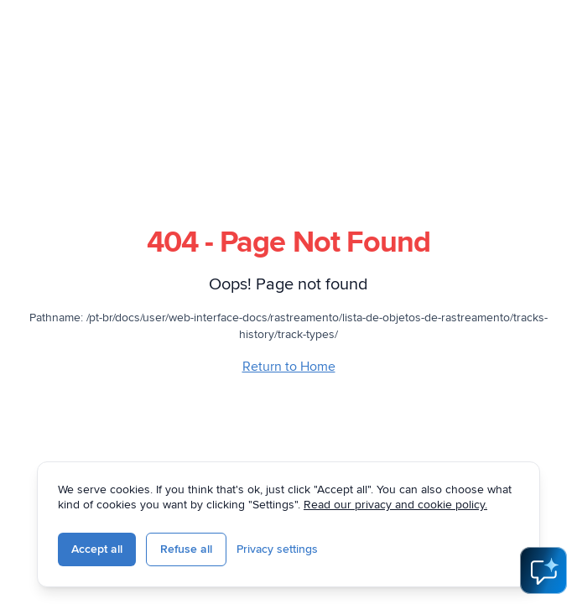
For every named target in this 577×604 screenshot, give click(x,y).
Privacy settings (277, 549)
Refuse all (186, 549)
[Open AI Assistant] (543, 570)
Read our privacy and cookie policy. (395, 504)
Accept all (96, 549)
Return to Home (288, 366)
